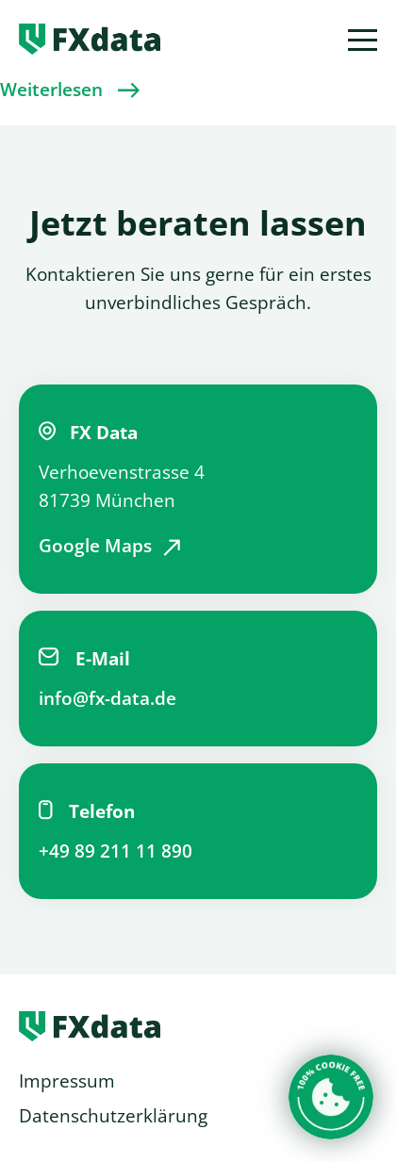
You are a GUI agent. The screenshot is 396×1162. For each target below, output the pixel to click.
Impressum (67, 1081)
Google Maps (95, 545)
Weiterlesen (51, 89)
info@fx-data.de (107, 698)
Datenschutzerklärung (113, 1116)
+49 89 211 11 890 (115, 851)
